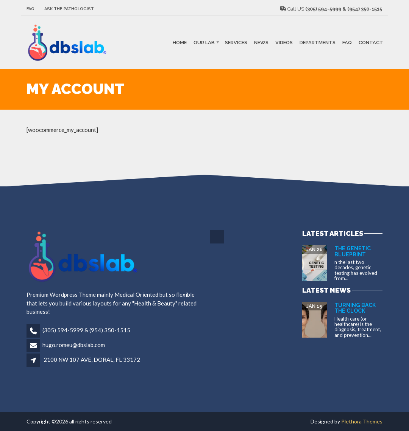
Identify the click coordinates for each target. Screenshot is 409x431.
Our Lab (204, 42)
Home (180, 42)
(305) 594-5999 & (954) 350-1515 (86, 330)
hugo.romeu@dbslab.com (73, 344)
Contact (371, 42)
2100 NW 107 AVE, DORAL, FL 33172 (92, 359)
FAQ (30, 8)
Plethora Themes (361, 421)
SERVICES (236, 42)
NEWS (261, 42)
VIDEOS (284, 42)
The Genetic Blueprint (352, 251)
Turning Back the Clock (355, 308)
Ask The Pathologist (69, 8)
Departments (318, 42)
